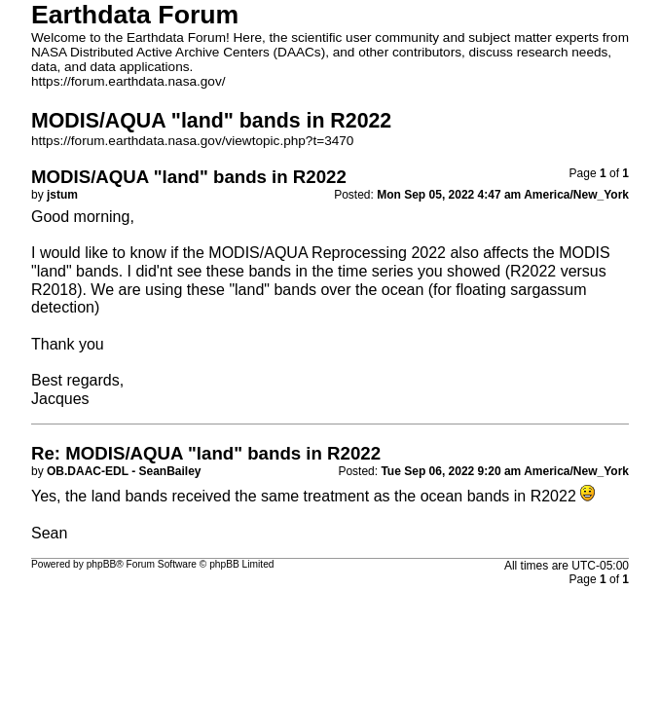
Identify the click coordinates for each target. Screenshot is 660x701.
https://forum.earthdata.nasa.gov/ (128, 81)
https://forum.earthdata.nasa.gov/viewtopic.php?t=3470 (192, 140)
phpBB (102, 564)
